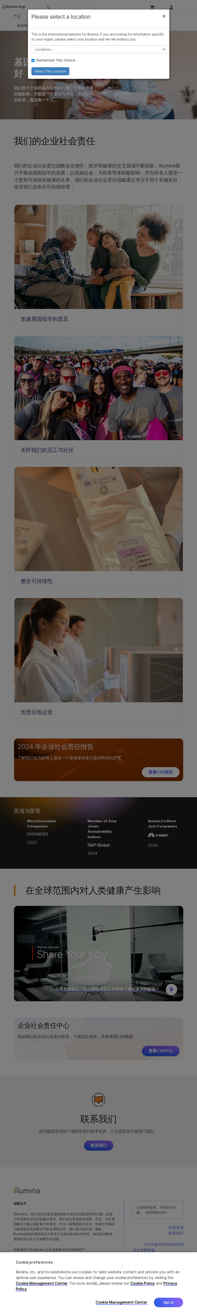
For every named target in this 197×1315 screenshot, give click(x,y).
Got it (168, 1302)
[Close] (164, 21)
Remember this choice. (53, 65)
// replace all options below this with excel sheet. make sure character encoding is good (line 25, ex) (98, 54)
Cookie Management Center (42, 1283)
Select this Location (50, 76)
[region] (98, 1283)
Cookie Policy (142, 1283)
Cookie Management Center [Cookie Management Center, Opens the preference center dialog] (122, 1302)
